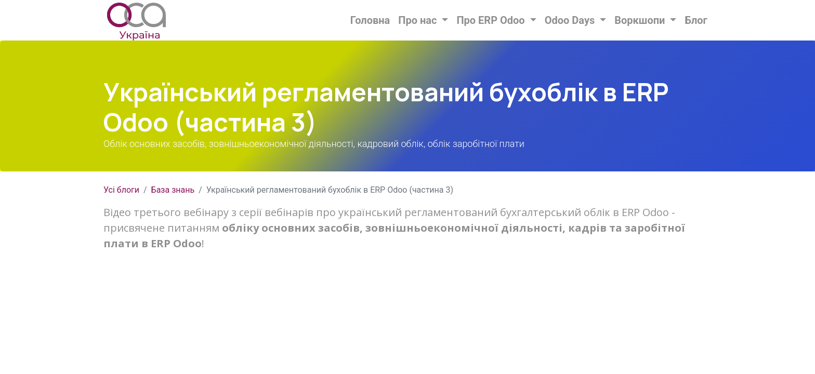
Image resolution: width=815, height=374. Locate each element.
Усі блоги (121, 190)
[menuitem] (370, 20)
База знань (173, 190)
